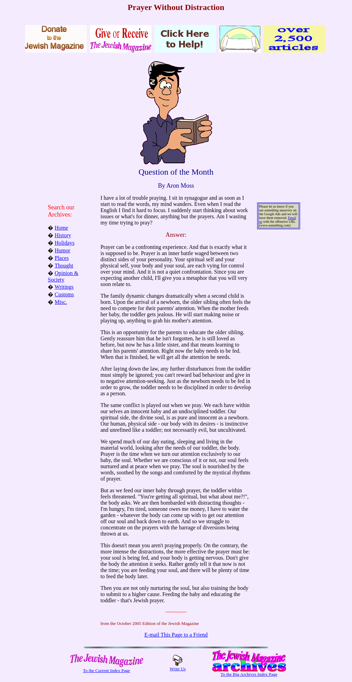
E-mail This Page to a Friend (176, 635)
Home (61, 228)
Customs (64, 294)
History (63, 235)
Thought (64, 265)
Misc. (61, 302)
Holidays (65, 243)
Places (62, 258)
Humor (62, 250)
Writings (64, 287)
